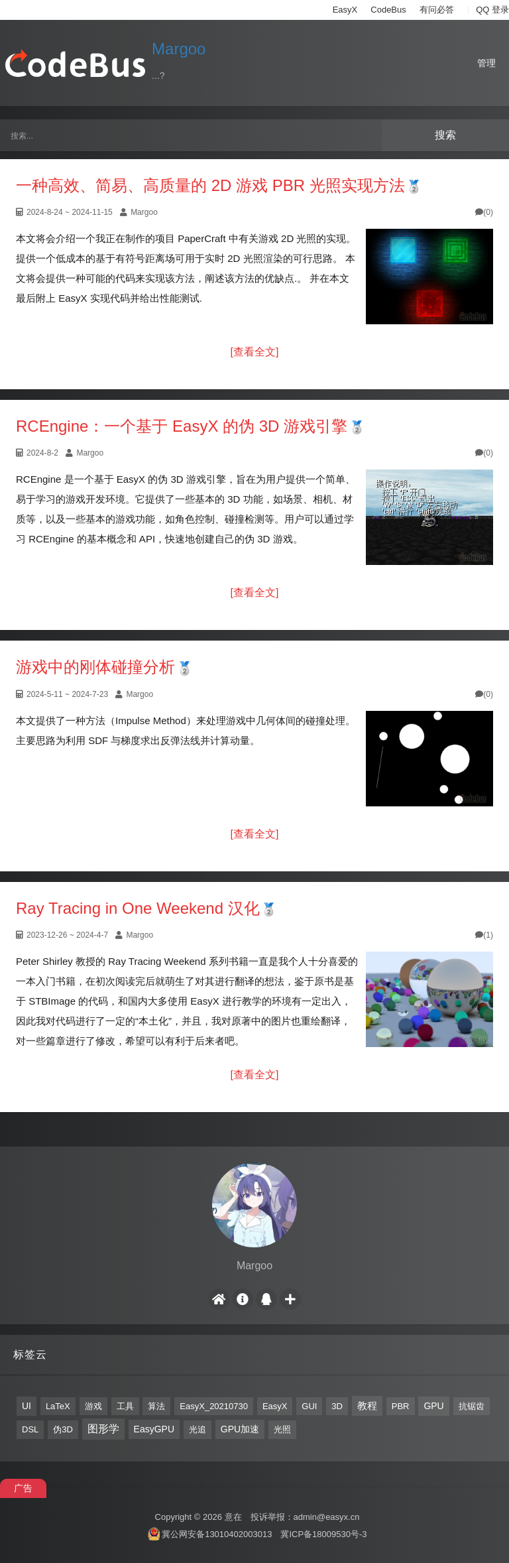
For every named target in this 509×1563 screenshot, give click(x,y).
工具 (125, 1406)
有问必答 (437, 10)
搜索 (445, 135)
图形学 (103, 1428)
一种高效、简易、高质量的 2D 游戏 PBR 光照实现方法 (210, 185)
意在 (233, 1517)
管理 (486, 63)
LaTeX (58, 1406)
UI (26, 1406)
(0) (484, 212)
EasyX (345, 10)
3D (337, 1406)
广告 (23, 1488)
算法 (156, 1406)
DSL (30, 1429)
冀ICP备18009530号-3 (323, 1534)
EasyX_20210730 (214, 1406)
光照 (282, 1429)
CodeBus (388, 10)
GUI (309, 1406)
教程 (367, 1405)
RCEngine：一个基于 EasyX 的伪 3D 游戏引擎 (181, 426)
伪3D (63, 1429)
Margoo (178, 49)
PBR (401, 1406)
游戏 (93, 1406)
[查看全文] (255, 351)
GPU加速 (240, 1429)
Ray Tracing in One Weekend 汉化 (138, 908)
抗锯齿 (471, 1406)
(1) (484, 935)
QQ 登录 (492, 10)
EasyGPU (154, 1429)
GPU (433, 1406)
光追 (197, 1429)
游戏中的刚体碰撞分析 (95, 667)
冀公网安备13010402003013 (217, 1534)
